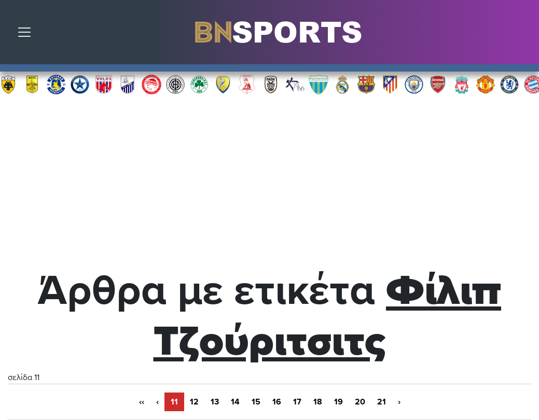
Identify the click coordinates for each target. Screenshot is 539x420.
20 (360, 402)
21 (381, 402)
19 (338, 402)
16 (276, 402)
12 (194, 402)
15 (256, 402)
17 (297, 402)
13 (215, 402)
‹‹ (141, 402)
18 (317, 402)
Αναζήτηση (523, 34)
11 (174, 402)
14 (235, 402)
